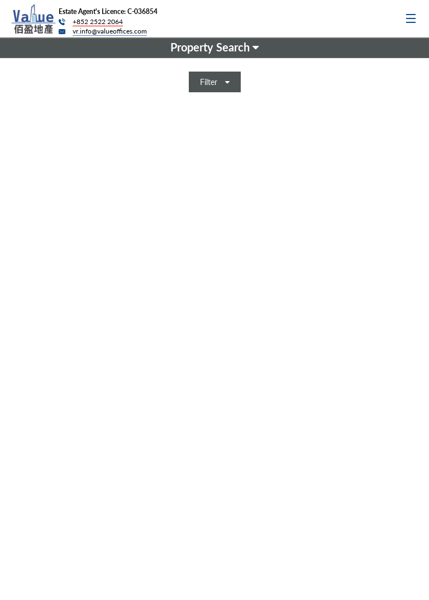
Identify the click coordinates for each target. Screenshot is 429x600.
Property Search (214, 47)
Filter (215, 82)
